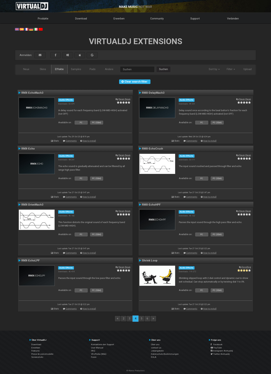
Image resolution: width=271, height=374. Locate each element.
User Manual (97, 347)
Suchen (163, 69)
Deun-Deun (124, 99)
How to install (89, 141)
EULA (153, 357)
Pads (93, 69)
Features (35, 350)
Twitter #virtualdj (220, 354)
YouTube (216, 347)
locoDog (246, 267)
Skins (43, 69)
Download (81, 18)
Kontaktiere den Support (102, 344)
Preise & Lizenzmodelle (42, 354)
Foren (93, 357)
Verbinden (233, 18)
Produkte (43, 18)
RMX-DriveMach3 (32, 204)
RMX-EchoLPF (30, 260)
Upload (247, 69)
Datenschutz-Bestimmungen (165, 354)
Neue (26, 69)
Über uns (155, 344)
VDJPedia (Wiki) (98, 354)
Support (195, 18)
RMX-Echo (28, 148)
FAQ (93, 350)
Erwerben (119, 18)
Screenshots (37, 357)
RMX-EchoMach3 (32, 92)
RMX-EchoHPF (151, 204)
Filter (231, 69)
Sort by (214, 69)
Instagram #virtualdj (222, 350)
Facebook (216, 344)
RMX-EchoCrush (152, 148)
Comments (71, 141)
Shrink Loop (149, 260)
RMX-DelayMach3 (153, 92)
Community (157, 18)
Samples (76, 69)
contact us (156, 347)
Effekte (59, 69)
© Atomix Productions (136, 370)
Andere (109, 69)
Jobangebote (157, 350)
